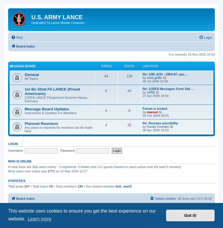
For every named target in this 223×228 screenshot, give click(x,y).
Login (13, 144)
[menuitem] (17, 37)
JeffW (151, 92)
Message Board (22, 66)
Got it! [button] (190, 215)
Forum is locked (155, 108)
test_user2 (124, 186)
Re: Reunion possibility (160, 123)
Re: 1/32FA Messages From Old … (168, 89)
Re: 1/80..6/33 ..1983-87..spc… (165, 74)
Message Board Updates (47, 109)
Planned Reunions (41, 123)
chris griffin (154, 77)
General (32, 75)
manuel (152, 112)
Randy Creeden (158, 126)
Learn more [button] (39, 218)
